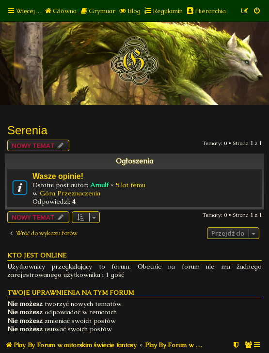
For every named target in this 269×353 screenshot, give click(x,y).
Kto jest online (36, 255)
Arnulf (99, 185)
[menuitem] (60, 11)
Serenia (27, 130)
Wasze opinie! (57, 176)
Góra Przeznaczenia (70, 193)
